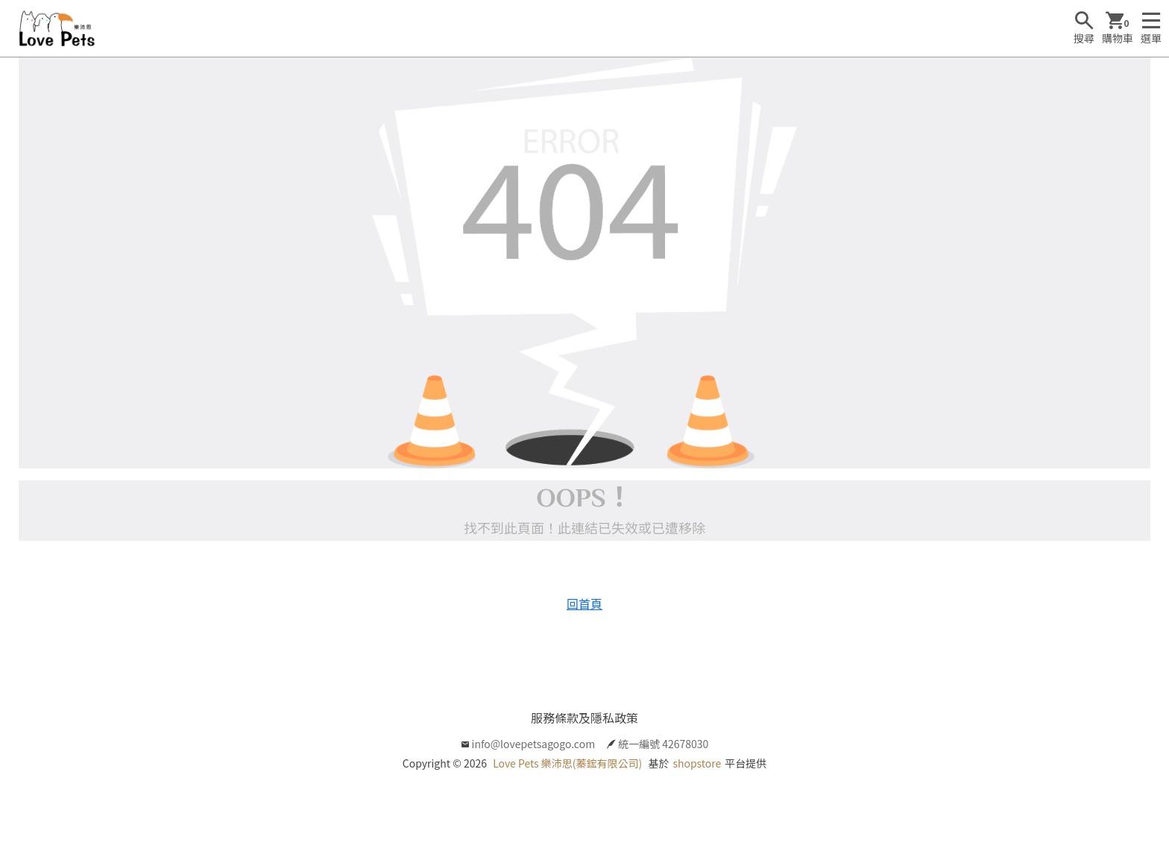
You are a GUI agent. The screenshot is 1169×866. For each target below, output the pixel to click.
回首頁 (584, 603)
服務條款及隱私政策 (584, 718)
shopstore (696, 763)
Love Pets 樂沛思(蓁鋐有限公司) (567, 763)
